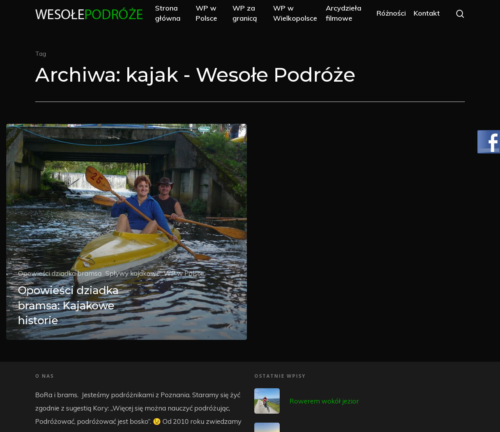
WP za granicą (254, 16)
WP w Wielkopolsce (301, 16)
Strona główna (184, 16)
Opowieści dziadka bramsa (60, 273)
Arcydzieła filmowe (348, 16)
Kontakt (427, 16)
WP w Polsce (219, 16)
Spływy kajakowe (132, 273)
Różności (391, 16)
